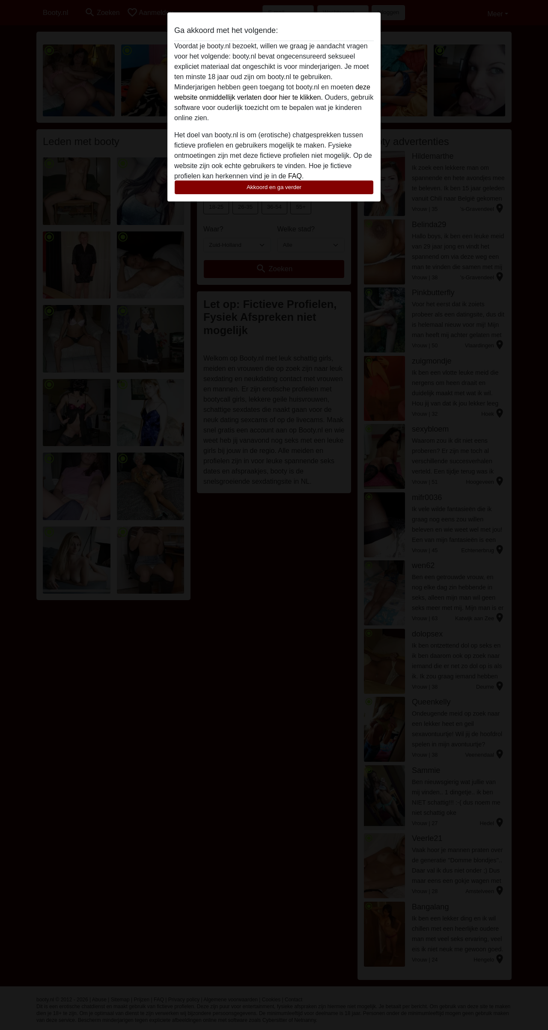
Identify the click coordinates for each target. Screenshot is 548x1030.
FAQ (295, 176)
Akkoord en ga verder (274, 187)
